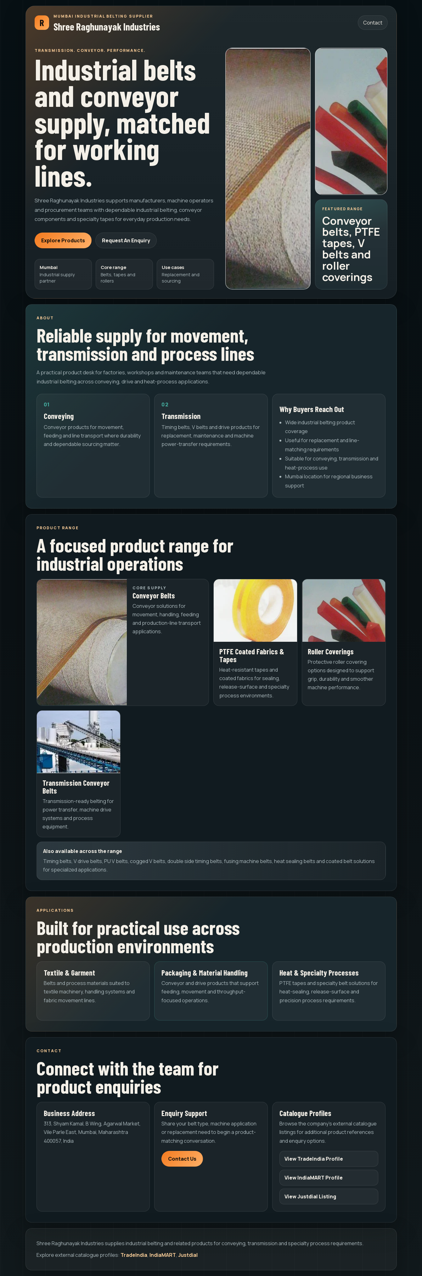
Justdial (188, 1254)
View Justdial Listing (310, 1196)
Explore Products (63, 240)
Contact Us (182, 1158)
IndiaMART (162, 1254)
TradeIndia (134, 1254)
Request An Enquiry (126, 240)
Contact (372, 22)
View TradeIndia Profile (313, 1158)
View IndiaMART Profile (313, 1177)
